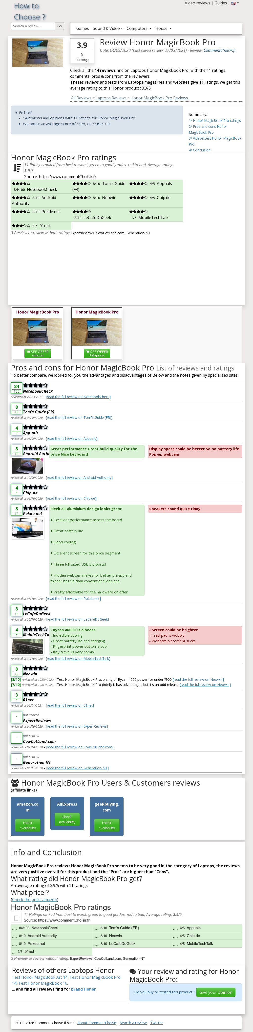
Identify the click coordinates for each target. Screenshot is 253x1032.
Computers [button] (137, 28)
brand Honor (83, 989)
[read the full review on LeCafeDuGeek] (77, 619)
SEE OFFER (38, 353)
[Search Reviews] (33, 26)
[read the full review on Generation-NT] (77, 768)
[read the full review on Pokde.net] (73, 598)
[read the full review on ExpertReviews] (77, 726)
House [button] (162, 28)
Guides (220, 3)
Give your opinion (215, 992)
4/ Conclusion (200, 150)
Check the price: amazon (34, 899)
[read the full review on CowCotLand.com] (79, 747)
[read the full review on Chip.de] (71, 498)
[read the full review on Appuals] (71, 438)
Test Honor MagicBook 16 (42, 983)
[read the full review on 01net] (70, 705)
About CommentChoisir (96, 1022)
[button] (235, 3)
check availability (28, 825)
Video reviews (197, 3)
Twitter (156, 1022)
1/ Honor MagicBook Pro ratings (215, 120)
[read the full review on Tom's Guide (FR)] (79, 417)
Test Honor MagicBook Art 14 (39, 977)
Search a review (133, 1022)
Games (82, 28)
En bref (25, 112)
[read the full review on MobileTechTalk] (78, 658)
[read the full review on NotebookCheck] (78, 396)
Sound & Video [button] (106, 28)
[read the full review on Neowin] (198, 679)
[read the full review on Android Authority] (79, 477)
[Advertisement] (215, 227)
